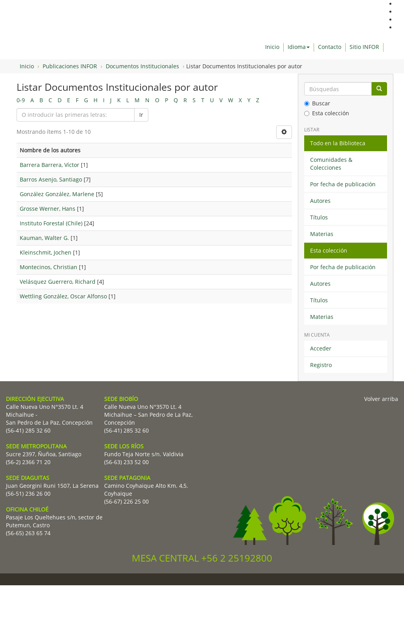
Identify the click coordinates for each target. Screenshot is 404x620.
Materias (321, 234)
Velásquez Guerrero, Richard (57, 281)
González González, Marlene (57, 194)
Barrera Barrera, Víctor (49, 165)
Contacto (329, 47)
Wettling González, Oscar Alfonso (63, 296)
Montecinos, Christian (48, 267)
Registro (321, 365)
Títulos (319, 217)
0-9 (21, 100)
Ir (141, 114)
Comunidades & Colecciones (331, 163)
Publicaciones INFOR (70, 66)
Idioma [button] (299, 47)
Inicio (272, 47)
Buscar (317, 103)
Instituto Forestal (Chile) (51, 223)
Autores (320, 200)
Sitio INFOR (364, 47)
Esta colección (326, 113)
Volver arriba (381, 399)
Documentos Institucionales (142, 66)
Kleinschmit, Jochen (45, 252)
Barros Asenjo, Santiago (51, 179)
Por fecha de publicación (343, 184)
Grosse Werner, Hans (47, 208)
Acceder (320, 348)
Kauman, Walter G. (44, 238)
